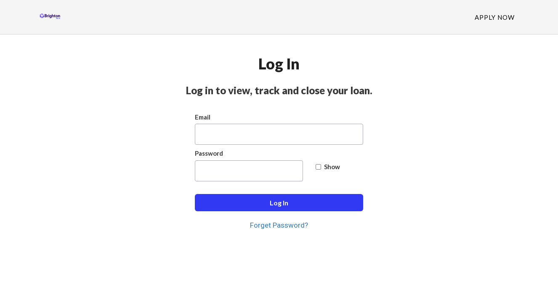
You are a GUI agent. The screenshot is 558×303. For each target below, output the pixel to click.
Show (328, 166)
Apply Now (495, 17)
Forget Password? (279, 225)
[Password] (249, 170)
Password (209, 153)
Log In (279, 203)
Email (202, 117)
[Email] (279, 134)
